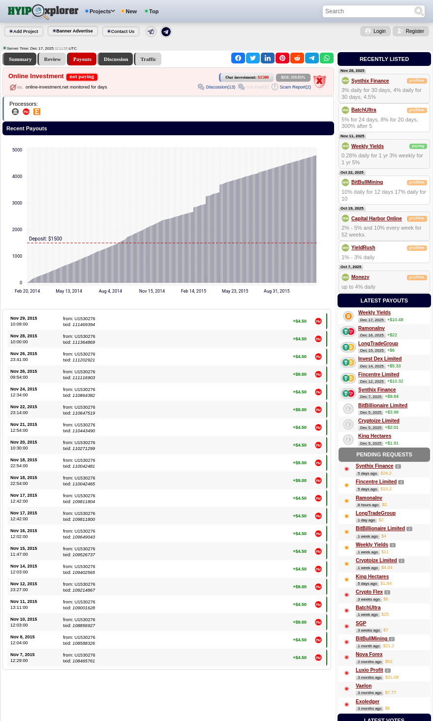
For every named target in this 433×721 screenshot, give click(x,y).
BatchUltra (363, 110)
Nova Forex (369, 654)
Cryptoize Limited (379, 420)
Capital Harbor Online (376, 218)
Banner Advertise (75, 31)
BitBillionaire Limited (382, 405)
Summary (20, 59)
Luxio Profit (369, 670)
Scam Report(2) (295, 87)
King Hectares (374, 436)
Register (415, 31)
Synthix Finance (370, 81)
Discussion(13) (221, 87)
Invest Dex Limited (380, 358)
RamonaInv (371, 328)
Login (379, 31)
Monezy (360, 277)
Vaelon (363, 686)
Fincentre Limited (378, 374)
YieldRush (363, 247)
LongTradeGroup (378, 343)
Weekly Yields (367, 146)
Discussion (116, 59)
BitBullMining (367, 182)
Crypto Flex (369, 592)
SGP (361, 623)
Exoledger (367, 701)
